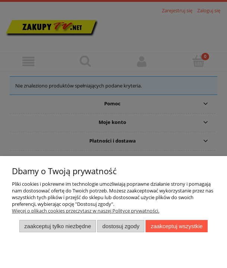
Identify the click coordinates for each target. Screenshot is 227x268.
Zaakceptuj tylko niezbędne (57, 226)
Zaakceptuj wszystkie (176, 226)
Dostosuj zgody (121, 226)
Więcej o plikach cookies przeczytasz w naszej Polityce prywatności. (85, 210)
